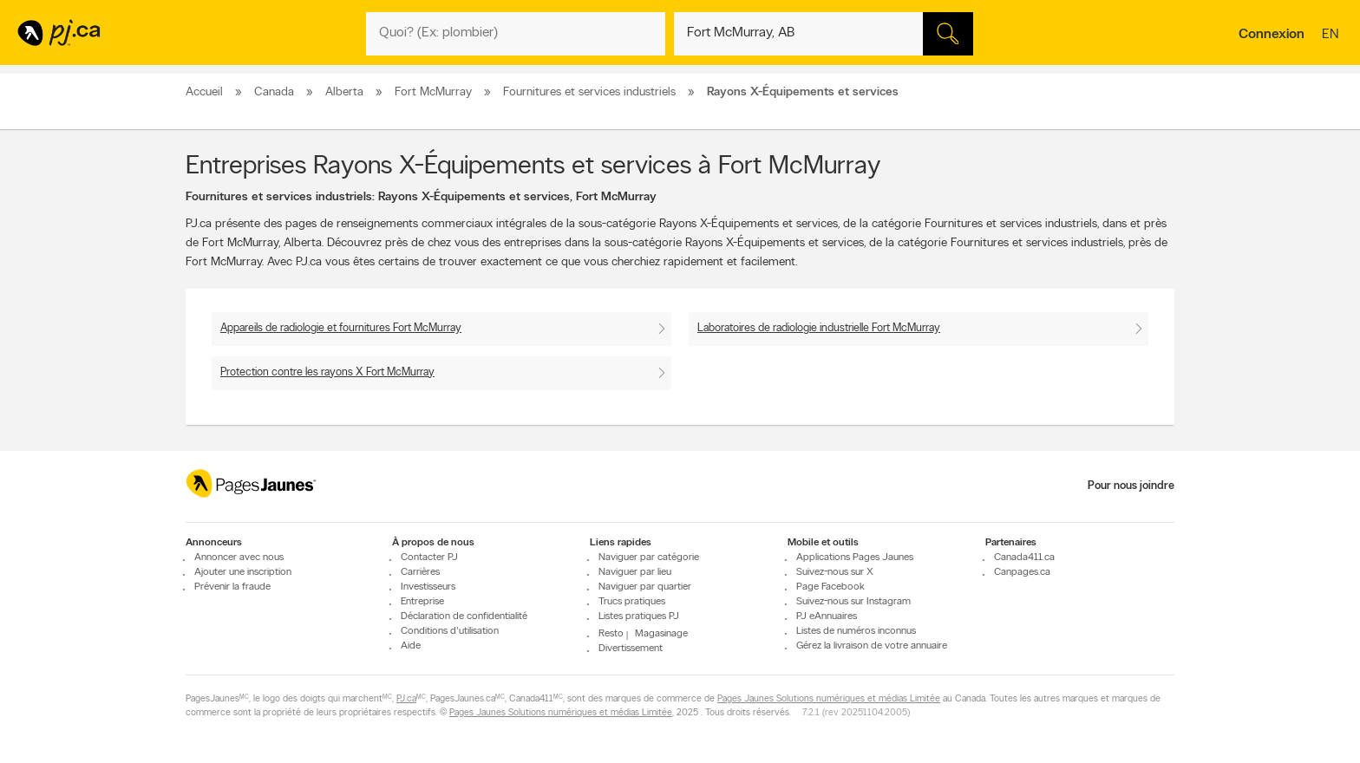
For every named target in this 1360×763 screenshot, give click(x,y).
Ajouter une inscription (242, 572)
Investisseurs (428, 587)
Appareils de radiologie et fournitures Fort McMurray (340, 328)
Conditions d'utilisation (450, 631)
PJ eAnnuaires (826, 616)
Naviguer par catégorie (648, 557)
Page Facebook (830, 587)
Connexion (1271, 35)
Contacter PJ (429, 557)
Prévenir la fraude (232, 587)
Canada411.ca (1024, 557)
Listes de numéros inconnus (856, 631)
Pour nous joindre (1131, 486)
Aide (411, 646)
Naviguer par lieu (634, 572)
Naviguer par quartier (644, 587)
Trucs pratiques (631, 602)
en (1332, 35)
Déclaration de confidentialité (464, 616)
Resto (611, 634)
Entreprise (422, 602)
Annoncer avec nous (239, 557)
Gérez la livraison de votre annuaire (871, 646)
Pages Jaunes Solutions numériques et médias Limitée (828, 699)
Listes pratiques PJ (638, 616)
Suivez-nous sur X (834, 572)
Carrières (420, 572)
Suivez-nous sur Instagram (853, 602)
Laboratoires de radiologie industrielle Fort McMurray (818, 328)
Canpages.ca (1022, 572)
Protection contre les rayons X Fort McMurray (327, 372)
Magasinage (661, 634)
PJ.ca (406, 699)
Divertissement (630, 648)
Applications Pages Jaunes (854, 557)
